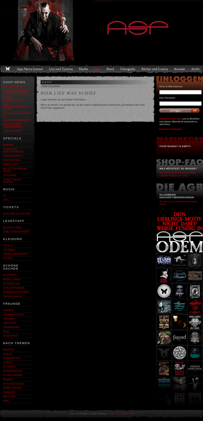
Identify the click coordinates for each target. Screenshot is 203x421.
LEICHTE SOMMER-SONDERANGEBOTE (13, 125)
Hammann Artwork (114, 414)
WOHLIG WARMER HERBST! (16, 120)
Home (7, 69)
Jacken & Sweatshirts (15, 254)
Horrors (8, 145)
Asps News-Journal (30, 69)
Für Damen (9, 250)
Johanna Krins (11, 327)
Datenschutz (129, 414)
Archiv (195, 69)
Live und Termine (61, 69)
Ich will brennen (12, 375)
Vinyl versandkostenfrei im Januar (16, 106)
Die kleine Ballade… (14, 384)
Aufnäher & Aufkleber (16, 292)
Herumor (8, 310)
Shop (97, 69)
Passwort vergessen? (170, 129)
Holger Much (10, 336)
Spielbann (8, 319)
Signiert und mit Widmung (12, 181)
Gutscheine (9, 175)
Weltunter (9, 396)
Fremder (8, 379)
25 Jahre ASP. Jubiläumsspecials (13, 150)
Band (110, 69)
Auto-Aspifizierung (14, 288)
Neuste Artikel (11, 160)
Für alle (8, 245)
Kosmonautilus (12, 358)
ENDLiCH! (8, 354)
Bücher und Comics (155, 69)
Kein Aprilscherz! (13, 87)
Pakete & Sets (11, 164)
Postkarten (10, 275)
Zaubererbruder (13, 371)
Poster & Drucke (13, 296)
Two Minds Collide (13, 314)
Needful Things (12, 279)
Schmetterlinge (12, 388)
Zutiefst (8, 362)
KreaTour (8, 350)
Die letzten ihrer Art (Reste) (15, 170)
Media (84, 69)
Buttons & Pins (11, 284)
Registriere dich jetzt (170, 118)
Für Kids (8, 258)
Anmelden (179, 110)
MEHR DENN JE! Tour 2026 (16, 214)
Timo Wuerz (9, 323)
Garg (6, 401)
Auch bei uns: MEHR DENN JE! (17, 114)
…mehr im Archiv (12, 131)
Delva (6, 332)
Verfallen (9, 392)
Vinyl (6, 200)
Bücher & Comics (12, 227)
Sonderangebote (13, 156)
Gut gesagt (9, 367)
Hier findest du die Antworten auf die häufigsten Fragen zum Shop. (177, 174)
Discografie (128, 69)
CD (4, 196)
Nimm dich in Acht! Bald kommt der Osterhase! (16, 92)
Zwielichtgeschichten (16, 232)
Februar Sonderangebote (13, 99)
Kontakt (179, 69)
